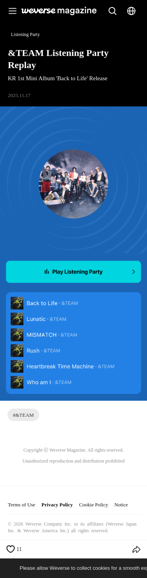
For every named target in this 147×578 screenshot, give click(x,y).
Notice (121, 505)
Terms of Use (21, 505)
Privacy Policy (57, 505)
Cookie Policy (93, 505)
